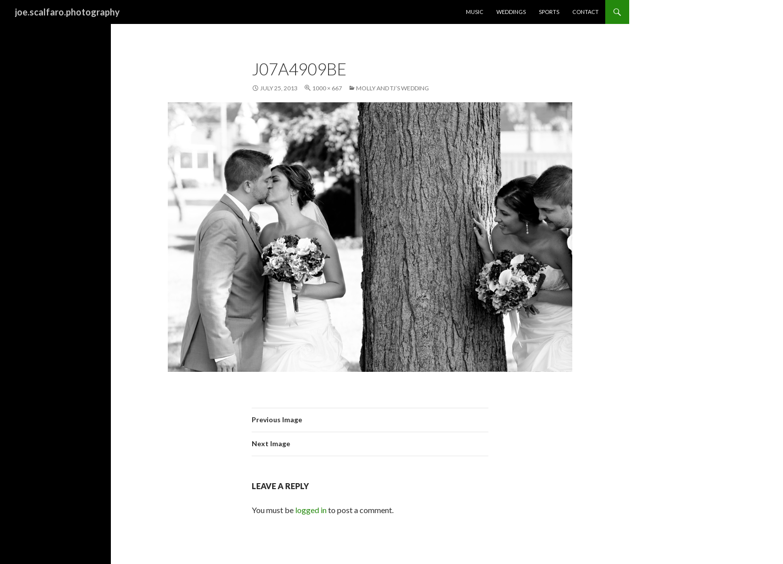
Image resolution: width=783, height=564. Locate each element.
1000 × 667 (327, 88)
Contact (585, 11)
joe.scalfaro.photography (67, 11)
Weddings (511, 11)
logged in (311, 510)
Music (474, 11)
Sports (549, 11)
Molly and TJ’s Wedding (392, 88)
